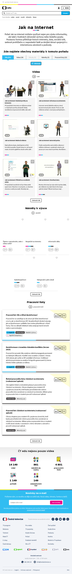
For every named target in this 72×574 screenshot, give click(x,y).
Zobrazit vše (36, 200)
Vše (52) (8, 57)
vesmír (17, 17)
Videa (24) (20, 57)
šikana (34, 17)
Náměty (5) (45, 57)
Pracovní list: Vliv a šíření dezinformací (21, 315)
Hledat (65, 13)
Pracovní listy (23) (61, 57)
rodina (12, 17)
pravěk (23, 17)
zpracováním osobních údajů (36, 510)
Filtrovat (37, 64)
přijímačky (29, 17)
